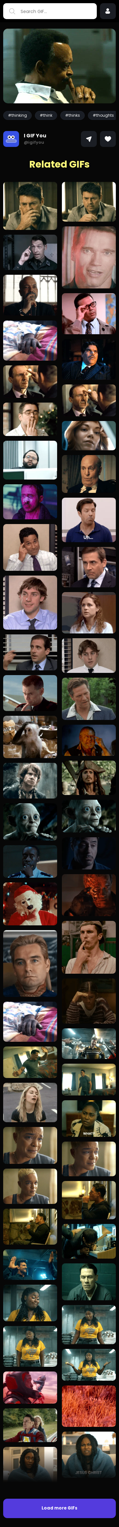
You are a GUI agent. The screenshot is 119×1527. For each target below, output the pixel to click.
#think (46, 115)
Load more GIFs (59, 1508)
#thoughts (103, 115)
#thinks (72, 115)
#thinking (17, 115)
